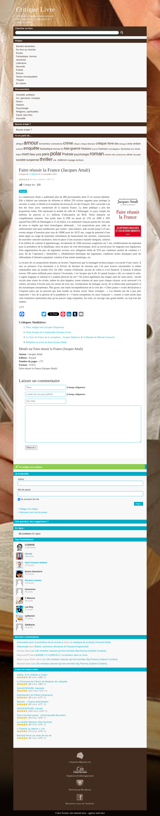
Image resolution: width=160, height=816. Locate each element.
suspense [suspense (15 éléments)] (32, 160)
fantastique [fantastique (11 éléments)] (46, 148)
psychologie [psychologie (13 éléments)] (81, 154)
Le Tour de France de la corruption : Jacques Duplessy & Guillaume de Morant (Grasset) (70, 337)
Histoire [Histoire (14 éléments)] (86, 148)
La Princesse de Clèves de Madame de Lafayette (42, 681)
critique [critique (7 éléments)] (77, 144)
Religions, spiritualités (27, 111)
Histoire (20, 105)
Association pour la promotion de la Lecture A (40, 642)
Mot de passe (24, 489)
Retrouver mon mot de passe (33, 512)
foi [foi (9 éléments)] (62, 149)
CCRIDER (33, 174)
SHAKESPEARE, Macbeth (30, 688)
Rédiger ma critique (29, 509)
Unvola (28, 554)
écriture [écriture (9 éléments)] (80, 160)
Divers (19, 101)
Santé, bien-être (24, 115)
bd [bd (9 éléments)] (40, 143)
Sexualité (20, 118)
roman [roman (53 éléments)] (97, 153)
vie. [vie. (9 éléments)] (55, 160)
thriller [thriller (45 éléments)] (46, 159)
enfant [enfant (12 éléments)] (137, 143)
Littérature (21, 63)
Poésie (19, 70)
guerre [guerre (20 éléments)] (75, 148)
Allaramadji (22, 646)
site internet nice (78, 813)
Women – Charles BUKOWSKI (32, 701)
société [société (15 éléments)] (21, 160)
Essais (19, 53)
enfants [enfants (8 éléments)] (19, 149)
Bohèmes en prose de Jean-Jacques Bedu (46, 342)
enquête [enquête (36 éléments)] (31, 148)
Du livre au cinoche (26, 49)
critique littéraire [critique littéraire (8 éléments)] (87, 144)
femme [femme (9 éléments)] (56, 149)
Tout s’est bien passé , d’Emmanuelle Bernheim (41, 715)
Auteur (21, 479)
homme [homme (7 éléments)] (95, 149)
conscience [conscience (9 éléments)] (57, 143)
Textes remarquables (27, 76)
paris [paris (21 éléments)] (46, 154)
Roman (19, 73)
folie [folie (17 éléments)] (67, 148)
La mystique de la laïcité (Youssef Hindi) (90, 642)
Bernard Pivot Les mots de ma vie (34, 735)
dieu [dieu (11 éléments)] (116, 143)
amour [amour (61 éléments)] (31, 143)
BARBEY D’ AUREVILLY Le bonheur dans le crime (61, 655)
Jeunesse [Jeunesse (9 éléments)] (125, 149)
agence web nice (96, 813)
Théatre (20, 80)
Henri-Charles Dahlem (36, 562)
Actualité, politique (25, 94)
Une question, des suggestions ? (32, 521)
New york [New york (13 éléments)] (35, 154)
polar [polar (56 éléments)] (56, 153)
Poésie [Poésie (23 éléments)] (67, 154)
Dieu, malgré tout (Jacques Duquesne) (45, 327)
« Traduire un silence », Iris (31, 728)
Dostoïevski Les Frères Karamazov (35, 695)
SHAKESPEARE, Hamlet (30, 708)
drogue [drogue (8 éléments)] (123, 144)
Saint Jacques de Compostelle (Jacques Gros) (48, 332)
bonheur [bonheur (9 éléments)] (46, 143)
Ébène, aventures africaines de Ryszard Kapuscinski (62, 646)
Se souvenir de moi (28, 499)
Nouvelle (20, 66)
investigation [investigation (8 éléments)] (114, 149)
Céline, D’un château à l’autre (32, 674)
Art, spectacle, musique (28, 98)
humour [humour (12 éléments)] (103, 148)
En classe (21, 83)
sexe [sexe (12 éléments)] (129, 154)
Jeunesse (21, 59)
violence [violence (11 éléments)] (62, 160)
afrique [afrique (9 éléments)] (19, 143)
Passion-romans (33, 580)
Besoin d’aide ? (24, 129)
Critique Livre (35, 9)
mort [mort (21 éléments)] (25, 154)
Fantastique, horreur (26, 56)
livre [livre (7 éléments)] (132, 149)
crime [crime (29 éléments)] (68, 143)
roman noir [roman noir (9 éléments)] (110, 154)
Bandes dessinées (25, 46)
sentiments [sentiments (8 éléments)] (121, 154)
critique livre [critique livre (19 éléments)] (105, 143)
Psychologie (22, 108)
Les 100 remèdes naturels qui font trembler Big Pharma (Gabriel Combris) (68, 650)
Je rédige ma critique (28, 467)
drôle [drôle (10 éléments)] (129, 143)
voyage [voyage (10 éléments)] (71, 160)
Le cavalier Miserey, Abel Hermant (34, 722)
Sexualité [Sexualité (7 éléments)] (137, 155)
